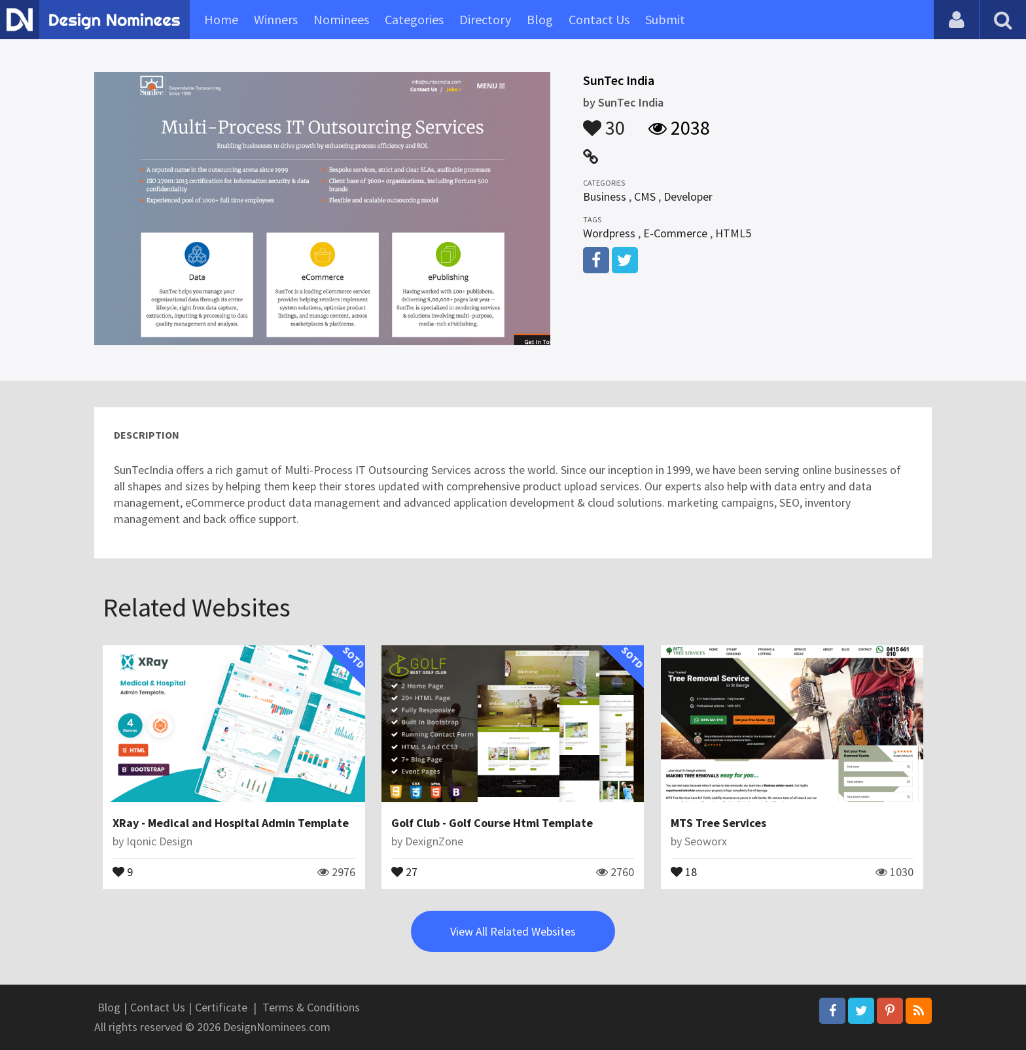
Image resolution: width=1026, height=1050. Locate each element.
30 (604, 121)
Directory (485, 19)
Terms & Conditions (311, 1007)
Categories (414, 19)
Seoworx (705, 841)
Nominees (341, 19)
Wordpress (609, 233)
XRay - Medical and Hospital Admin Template (231, 822)
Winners (276, 19)
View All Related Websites (513, 931)
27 (404, 870)
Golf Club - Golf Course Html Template (492, 822)
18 (684, 870)
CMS (645, 196)
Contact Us (599, 19)
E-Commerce (675, 233)
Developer (688, 196)
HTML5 (733, 233)
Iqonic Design (159, 841)
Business (604, 196)
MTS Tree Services (718, 822)
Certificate (221, 1007)
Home (221, 19)
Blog (540, 19)
